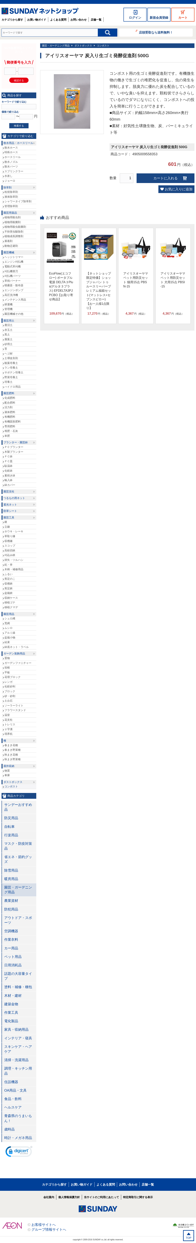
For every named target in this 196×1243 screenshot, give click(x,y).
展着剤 (8, 241)
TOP (188, 1237)
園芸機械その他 (13, 313)
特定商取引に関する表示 (138, 1197)
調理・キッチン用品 (18, 1071)
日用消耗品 (13, 965)
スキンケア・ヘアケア (18, 1049)
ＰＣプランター (13, 446)
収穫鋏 (8, 583)
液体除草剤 (11, 196)
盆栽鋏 (8, 593)
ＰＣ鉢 (8, 456)
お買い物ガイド (36, 19)
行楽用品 (11, 835)
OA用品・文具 (15, 1090)
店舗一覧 (96, 19)
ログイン (135, 17)
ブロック (9, 691)
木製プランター (13, 451)
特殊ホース (11, 152)
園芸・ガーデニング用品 (56, 45)
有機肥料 (9, 416)
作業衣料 (11, 939)
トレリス (9, 724)
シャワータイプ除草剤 (17, 201)
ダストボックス (83, 45)
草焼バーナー (12, 280)
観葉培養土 (11, 363)
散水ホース (11, 147)
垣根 (7, 667)
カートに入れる (165, 178)
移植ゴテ (9, 602)
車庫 (7, 775)
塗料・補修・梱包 (18, 987)
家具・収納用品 (16, 1029)
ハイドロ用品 (12, 386)
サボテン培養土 (13, 372)
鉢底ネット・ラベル (16, 646)
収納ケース (11, 597)
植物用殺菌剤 (12, 222)
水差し (8, 175)
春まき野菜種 (12, 749)
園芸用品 (8, 614)
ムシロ (8, 627)
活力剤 (8, 407)
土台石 (8, 700)
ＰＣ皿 (8, 461)
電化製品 (11, 1021)
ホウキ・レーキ (13, 531)
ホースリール (12, 157)
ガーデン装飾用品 (14, 653)
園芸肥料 (8, 393)
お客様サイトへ (43, 1225)
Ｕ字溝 (8, 729)
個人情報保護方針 (69, 1197)
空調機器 (11, 931)
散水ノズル (11, 161)
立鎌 (7, 526)
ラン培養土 (11, 367)
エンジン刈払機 (13, 261)
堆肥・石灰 (11, 431)
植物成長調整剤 (13, 236)
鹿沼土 (8, 325)
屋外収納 (8, 766)
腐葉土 (8, 339)
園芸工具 (8, 517)
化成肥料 (9, 397)
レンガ (8, 681)
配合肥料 (9, 402)
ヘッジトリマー (13, 257)
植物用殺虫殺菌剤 (15, 226)
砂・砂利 (9, 696)
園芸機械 (8, 252)
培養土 (8, 381)
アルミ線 (9, 632)
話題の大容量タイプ (18, 976)
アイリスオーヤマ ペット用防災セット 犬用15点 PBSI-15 (173, 280)
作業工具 (11, 1013)
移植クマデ (11, 607)
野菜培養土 (11, 377)
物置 (7, 770)
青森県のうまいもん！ (18, 1118)
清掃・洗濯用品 (16, 1060)
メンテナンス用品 (15, 299)
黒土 (7, 334)
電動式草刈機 (12, 266)
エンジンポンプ (13, 290)
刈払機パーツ (12, 275)
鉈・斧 (8, 564)
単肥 (7, 435)
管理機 (8, 309)
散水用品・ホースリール (18, 142)
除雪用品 (11, 870)
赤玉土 (8, 329)
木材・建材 (13, 996)
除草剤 (7, 187)
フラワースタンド (15, 710)
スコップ (9, 545)
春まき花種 (11, 745)
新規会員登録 (159, 17)
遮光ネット (10, 504)
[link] (18, 1152)
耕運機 (8, 304)
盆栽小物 (9, 637)
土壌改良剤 (11, 358)
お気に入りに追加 (179, 189)
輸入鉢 (8, 480)
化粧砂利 (9, 686)
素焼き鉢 (9, 475)
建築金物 (11, 1004)
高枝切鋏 (9, 550)
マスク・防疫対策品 (18, 846)
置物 (7, 658)
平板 (7, 672)
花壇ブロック (12, 677)
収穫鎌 (8, 541)
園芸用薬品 (10, 212)
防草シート (10, 510)
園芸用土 (8, 320)
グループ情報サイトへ (48, 1229)
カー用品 (11, 948)
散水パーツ (11, 166)
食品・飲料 (13, 1099)
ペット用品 (13, 957)
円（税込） (61, 313)
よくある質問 (58, 19)
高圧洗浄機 (11, 294)
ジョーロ (9, 180)
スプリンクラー (13, 171)
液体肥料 (9, 412)
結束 (7, 642)
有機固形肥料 (12, 421)
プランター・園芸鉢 (15, 442)
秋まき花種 (11, 754)
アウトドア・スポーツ (18, 920)
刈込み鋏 (9, 555)
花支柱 (8, 719)
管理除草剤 (11, 206)
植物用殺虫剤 (12, 217)
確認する (19, 80)
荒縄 (7, 623)
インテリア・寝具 (18, 1038)
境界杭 (8, 733)
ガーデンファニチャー (17, 662)
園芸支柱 (8, 491)
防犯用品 (11, 909)
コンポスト (103, 45)
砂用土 (8, 344)
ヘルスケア (13, 1107)
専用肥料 (9, 426)
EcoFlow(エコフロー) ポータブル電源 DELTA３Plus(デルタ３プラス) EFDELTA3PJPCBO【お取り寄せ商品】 (61, 286)
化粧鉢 (8, 470)
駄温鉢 (8, 465)
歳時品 (9, 1129)
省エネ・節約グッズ (18, 859)
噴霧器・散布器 (13, 285)
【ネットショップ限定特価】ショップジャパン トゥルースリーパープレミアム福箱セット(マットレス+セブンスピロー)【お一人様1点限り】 (98, 291)
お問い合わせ (78, 19)
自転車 (9, 827)
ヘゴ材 (8, 353)
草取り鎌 (9, 536)
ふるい (8, 574)
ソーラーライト (13, 705)
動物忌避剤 (11, 245)
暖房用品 (11, 879)
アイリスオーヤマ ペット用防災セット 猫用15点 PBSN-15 (135, 280)
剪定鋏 (8, 588)
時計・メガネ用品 (18, 1138)
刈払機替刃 (11, 271)
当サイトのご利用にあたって (101, 1197)
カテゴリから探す (12, 19)
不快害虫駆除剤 (13, 231)
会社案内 (48, 1197)
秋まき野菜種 (12, 759)
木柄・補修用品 (13, 569)
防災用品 (11, 818)
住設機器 (11, 1082)
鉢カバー (9, 484)
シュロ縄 (9, 618)
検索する (19, 125)
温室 (7, 714)
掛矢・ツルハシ (13, 559)
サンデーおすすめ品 (18, 807)
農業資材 (11, 901)
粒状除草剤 (11, 191)
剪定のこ (9, 578)
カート (183, 17)
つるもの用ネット (14, 498)
